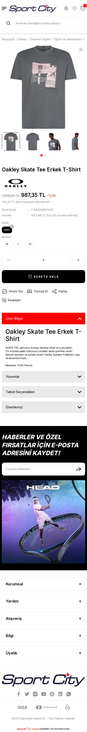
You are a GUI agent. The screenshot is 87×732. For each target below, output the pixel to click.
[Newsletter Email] (43, 469)
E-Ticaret (34, 729)
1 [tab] (41, 155)
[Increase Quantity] (78, 260)
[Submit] (78, 469)
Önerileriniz (14, 407)
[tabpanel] (11, 142)
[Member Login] (66, 8)
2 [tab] (45, 155)
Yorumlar (12, 376)
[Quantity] (43, 260)
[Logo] (32, 8)
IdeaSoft (22, 728)
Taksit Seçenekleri (20, 392)
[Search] (43, 23)
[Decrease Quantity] (8, 260)
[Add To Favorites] (81, 50)
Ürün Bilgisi (14, 318)
